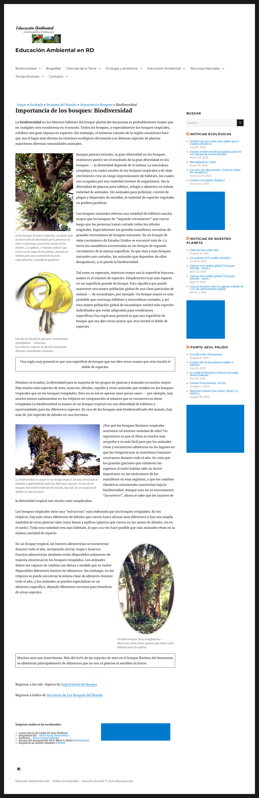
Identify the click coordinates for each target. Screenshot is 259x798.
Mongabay (81, 740)
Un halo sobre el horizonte (206, 354)
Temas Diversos (27, 76)
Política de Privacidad (66, 781)
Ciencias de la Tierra (81, 68)
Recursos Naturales (205, 68)
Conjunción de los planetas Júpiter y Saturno (211, 364)
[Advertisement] (136, 732)
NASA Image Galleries (46, 738)
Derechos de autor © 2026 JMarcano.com (107, 781)
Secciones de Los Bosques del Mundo (75, 695)
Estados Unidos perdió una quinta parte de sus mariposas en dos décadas (215, 153)
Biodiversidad (25, 68)
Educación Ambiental (164, 68)
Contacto (56, 76)
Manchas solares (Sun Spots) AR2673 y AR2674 (214, 392)
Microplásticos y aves (203, 162)
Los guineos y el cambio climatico (210, 258)
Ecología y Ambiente (122, 68)
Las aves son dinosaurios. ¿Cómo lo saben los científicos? (215, 171)
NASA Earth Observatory (54, 735)
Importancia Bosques (96, 105)
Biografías (53, 68)
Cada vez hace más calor (204, 250)
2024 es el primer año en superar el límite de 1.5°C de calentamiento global (217, 288)
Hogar (20, 105)
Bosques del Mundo (61, 105)
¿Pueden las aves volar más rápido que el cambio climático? (214, 143)
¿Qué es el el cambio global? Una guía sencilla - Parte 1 (212, 277)
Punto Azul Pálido (209, 347)
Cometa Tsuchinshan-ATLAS (208, 383)
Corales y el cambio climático (207, 180)
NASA (60, 743)
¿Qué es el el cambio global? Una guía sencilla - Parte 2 (212, 267)
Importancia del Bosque (79, 684)
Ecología (36, 105)
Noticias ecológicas (210, 134)
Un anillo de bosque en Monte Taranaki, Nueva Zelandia (214, 374)
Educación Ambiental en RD (54, 50)
